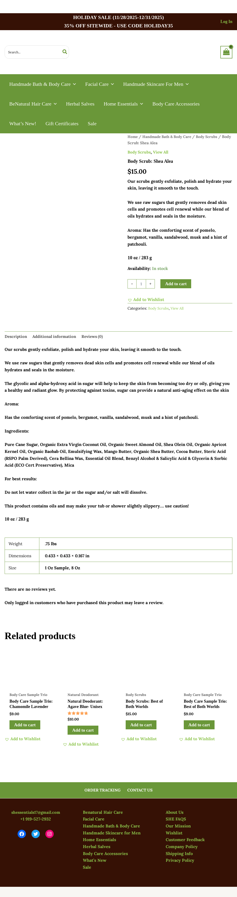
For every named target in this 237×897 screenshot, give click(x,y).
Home (133, 136)
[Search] (65, 52)
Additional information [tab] (56, 337)
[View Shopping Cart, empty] (226, 52)
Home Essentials (99, 839)
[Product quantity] (141, 283)
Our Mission (178, 826)
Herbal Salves (96, 846)
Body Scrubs (140, 152)
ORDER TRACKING (103, 790)
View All (163, 152)
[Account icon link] (226, 21)
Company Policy (182, 846)
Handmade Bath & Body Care (169, 136)
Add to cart (176, 283)
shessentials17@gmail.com (36, 812)
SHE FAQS (176, 819)
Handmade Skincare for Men (111, 833)
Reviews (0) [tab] (95, 337)
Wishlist (174, 833)
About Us (175, 812)
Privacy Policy (180, 860)
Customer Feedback (185, 839)
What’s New (94, 860)
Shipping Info (179, 853)
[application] (73, 84)
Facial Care (93, 819)
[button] (146, 299)
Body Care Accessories (105, 853)
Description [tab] (16, 337)
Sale (87, 867)
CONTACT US (139, 790)
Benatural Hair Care (103, 812)
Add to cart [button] (25, 726)
